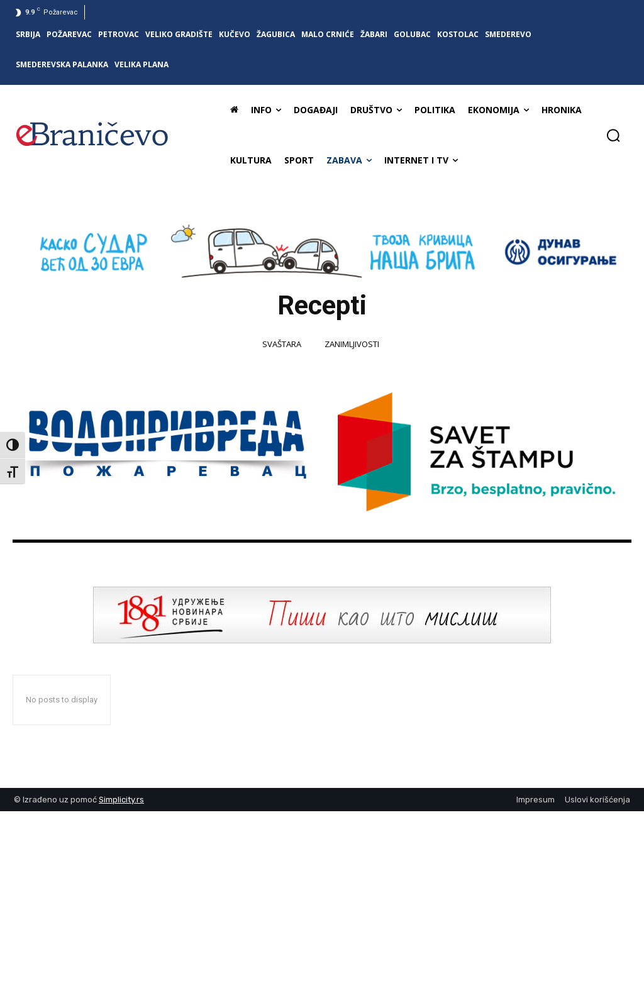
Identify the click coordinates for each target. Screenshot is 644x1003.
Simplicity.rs (121, 799)
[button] (613, 135)
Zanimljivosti (351, 345)
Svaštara (281, 345)
